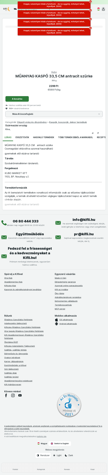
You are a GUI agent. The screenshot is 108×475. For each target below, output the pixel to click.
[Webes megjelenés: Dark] (68, 455)
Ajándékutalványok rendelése (68, 297)
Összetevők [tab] (22, 137)
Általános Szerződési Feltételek (18, 319)
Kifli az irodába (61, 289)
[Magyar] (98, 9)
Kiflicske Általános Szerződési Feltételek (22, 327)
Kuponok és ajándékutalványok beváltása (22, 289)
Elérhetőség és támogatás (16, 353)
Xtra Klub (8, 278)
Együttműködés (30, 234)
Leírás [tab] (7, 137)
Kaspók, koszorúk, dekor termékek (68, 122)
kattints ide (41, 436)
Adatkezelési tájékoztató (15, 323)
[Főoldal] (15, 467)
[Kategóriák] (41, 467)
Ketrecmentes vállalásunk (66, 301)
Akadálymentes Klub (13, 282)
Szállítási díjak (10, 373)
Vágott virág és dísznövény (32, 122)
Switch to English (60, 443)
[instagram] (13, 395)
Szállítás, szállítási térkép (15, 350)
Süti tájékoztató (11, 369)
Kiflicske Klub (10, 285)
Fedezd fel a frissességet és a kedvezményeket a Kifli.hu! (30, 253)
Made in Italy (60, 278)
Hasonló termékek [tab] (43, 137)
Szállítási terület (11, 377)
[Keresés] (67, 467)
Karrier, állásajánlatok (13, 361)
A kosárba (17, 99)
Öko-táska (59, 293)
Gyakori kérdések (12, 357)
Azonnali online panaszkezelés (69, 285)
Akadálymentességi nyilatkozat (18, 381)
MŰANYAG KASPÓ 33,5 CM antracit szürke (54, 76)
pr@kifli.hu (84, 234)
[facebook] (6, 395)
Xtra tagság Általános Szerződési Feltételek (24, 331)
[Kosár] (92, 467)
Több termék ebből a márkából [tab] (75, 137)
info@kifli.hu (84, 220)
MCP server (60, 309)
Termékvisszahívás (63, 305)
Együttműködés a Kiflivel (15, 365)
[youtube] (20, 395)
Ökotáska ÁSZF (11, 342)
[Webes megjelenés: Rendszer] (43, 455)
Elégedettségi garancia (65, 282)
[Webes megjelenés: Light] (57, 455)
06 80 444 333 (26, 221)
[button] (103, 9)
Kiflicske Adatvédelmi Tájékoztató (19, 346)
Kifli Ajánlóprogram (12, 384)
